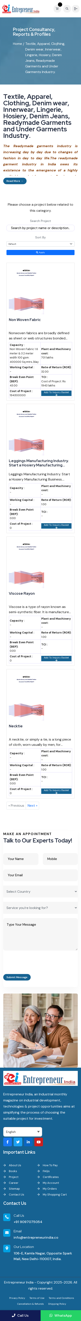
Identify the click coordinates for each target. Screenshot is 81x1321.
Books (10, 1171)
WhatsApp (60, 1315)
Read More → (14, 181)
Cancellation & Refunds (30, 1303)
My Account (48, 1183)
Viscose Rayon (22, 593)
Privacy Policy (17, 1298)
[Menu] (75, 9)
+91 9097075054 (28, 1222)
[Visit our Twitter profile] (18, 1142)
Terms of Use (36, 1298)
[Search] (67, 9)
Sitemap (11, 1189)
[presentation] (36, 963)
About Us (12, 1165)
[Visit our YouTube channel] (38, 1142)
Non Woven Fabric (25, 320)
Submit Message (16, 977)
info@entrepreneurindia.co (36, 1237)
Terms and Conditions (61, 1298)
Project (10, 1177)
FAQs (43, 1171)
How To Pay (47, 1165)
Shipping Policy (57, 1303)
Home (17, 43)
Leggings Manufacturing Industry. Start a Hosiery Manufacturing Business (39, 463)
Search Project (40, 221)
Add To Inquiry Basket (56, 393)
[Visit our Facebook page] (7, 1142)
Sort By (40, 237)
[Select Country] (40, 891)
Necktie (16, 726)
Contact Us (13, 1194)
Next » (32, 805)
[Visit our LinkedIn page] (28, 1142)
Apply (40, 252)
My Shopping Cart (52, 1194)
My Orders (47, 1189)
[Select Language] (22, 1132)
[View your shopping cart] (58, 9)
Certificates (48, 1177)
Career (10, 1183)
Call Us (20, 1315)
